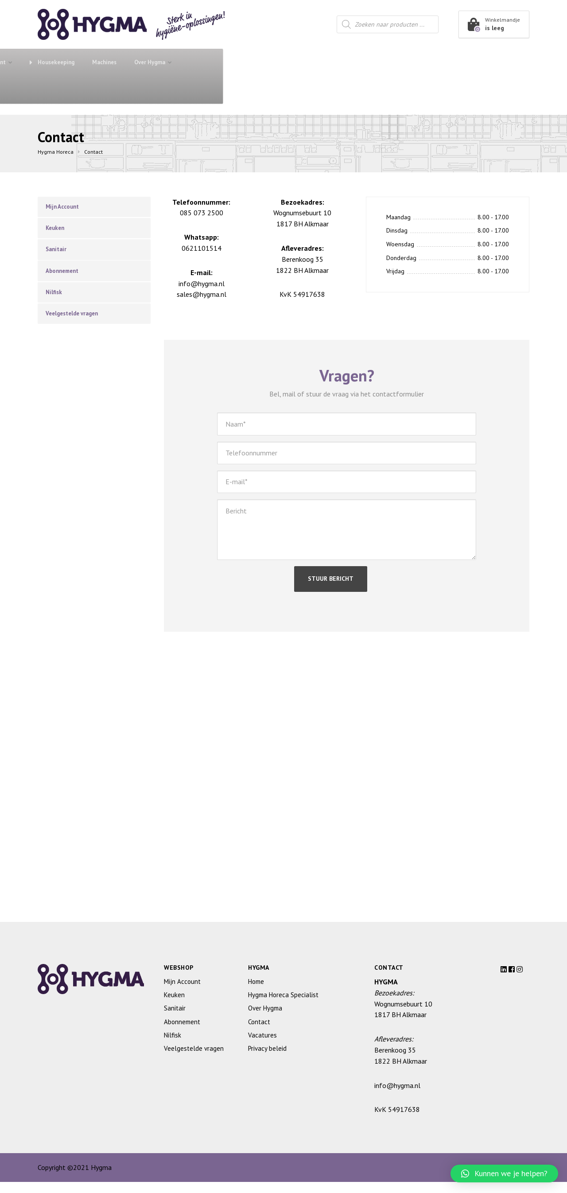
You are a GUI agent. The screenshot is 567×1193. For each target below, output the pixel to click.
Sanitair (186, 62)
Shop (70, 61)
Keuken (238, 62)
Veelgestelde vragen (76, 324)
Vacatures (262, 1046)
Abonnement (137, 62)
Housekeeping (358, 62)
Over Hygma (455, 62)
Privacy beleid (267, 1059)
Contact (57, 89)
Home (256, 992)
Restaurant (293, 62)
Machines (410, 62)
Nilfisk (55, 301)
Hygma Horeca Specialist (283, 1006)
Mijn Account (65, 207)
